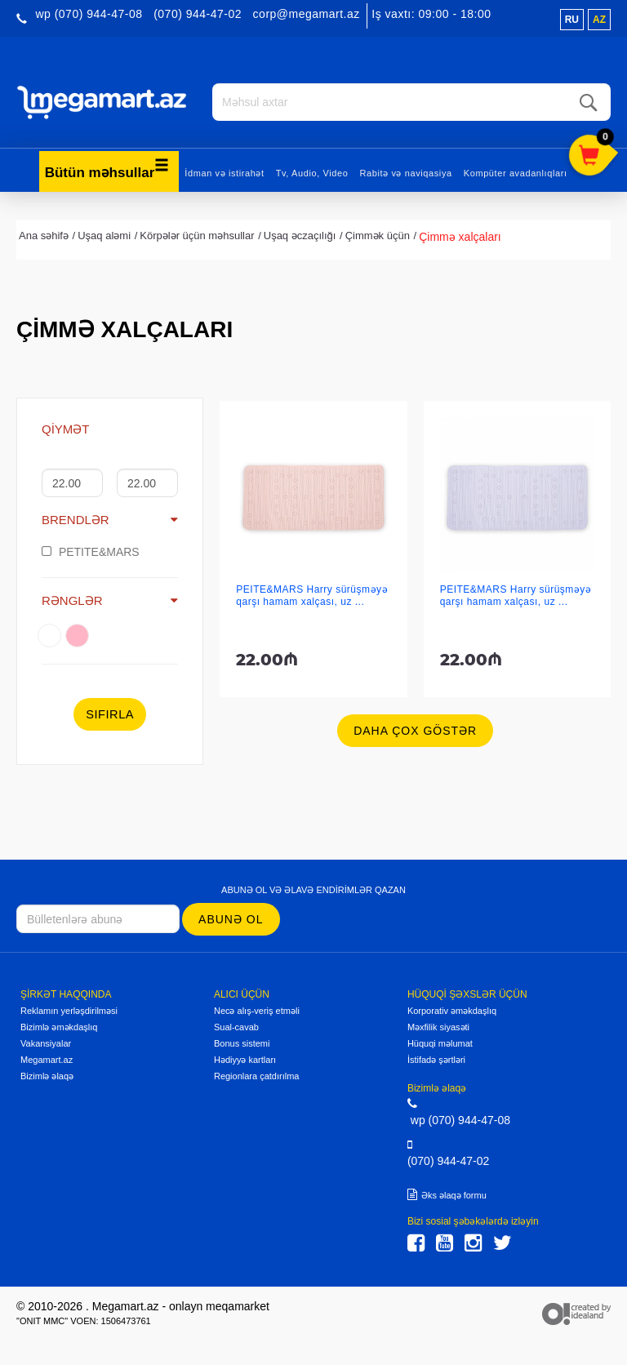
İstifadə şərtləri (436, 1060)
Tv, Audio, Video (312, 172)
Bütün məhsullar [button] (107, 168)
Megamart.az (46, 1060)
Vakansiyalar (45, 1043)
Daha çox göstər (415, 730)
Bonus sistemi (241, 1043)
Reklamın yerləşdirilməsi (69, 1011)
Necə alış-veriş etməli (257, 1011)
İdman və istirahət (224, 172)
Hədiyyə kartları (245, 1060)
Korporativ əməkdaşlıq (451, 1011)
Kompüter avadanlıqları (515, 172)
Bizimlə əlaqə (46, 1076)
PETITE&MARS (91, 551)
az (599, 19)
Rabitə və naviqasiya (405, 172)
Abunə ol (230, 918)
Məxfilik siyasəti (438, 1027)
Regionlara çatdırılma (257, 1076)
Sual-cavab (236, 1027)
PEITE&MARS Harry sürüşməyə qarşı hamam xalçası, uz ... (312, 595)
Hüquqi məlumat (440, 1043)
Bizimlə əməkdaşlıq (58, 1027)
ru (572, 19)
